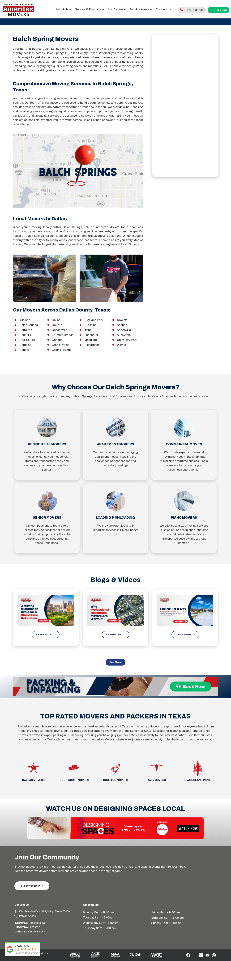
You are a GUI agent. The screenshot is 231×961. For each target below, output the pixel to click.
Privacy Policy (42, 954)
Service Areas (126, 9)
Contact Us (149, 9)
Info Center (102, 9)
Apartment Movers (115, 444)
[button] (115, 663)
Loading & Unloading (115, 517)
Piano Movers (184, 517)
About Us (48, 9)
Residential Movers (47, 444)
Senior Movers (47, 517)
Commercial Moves (184, 444)
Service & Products (74, 9)
